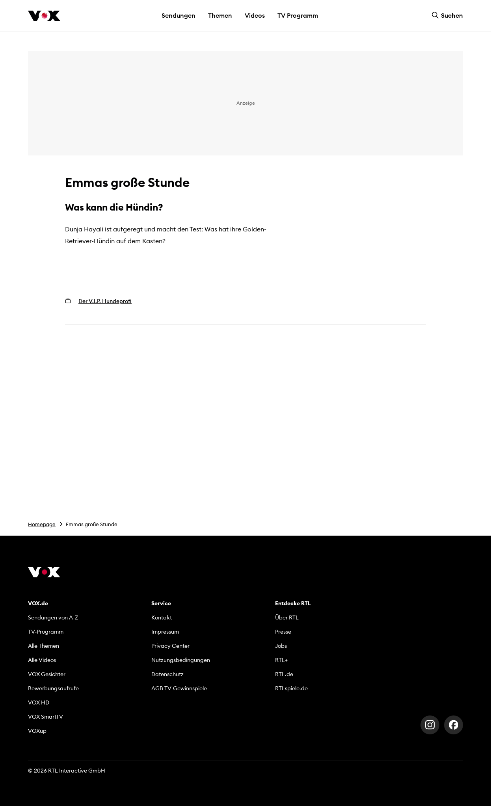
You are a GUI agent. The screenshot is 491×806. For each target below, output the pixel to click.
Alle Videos (42, 660)
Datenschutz (167, 674)
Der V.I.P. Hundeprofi (105, 301)
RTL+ (281, 660)
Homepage (42, 524)
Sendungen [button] (178, 15)
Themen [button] (220, 15)
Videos (255, 15)
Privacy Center (170, 645)
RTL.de (284, 674)
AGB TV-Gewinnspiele (179, 688)
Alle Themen (43, 645)
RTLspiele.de (291, 688)
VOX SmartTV (45, 716)
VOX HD (38, 702)
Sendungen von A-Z (53, 617)
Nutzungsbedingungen (180, 660)
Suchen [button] (447, 15)
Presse (283, 631)
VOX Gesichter (46, 674)
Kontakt (161, 617)
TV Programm (297, 15)
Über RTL (287, 617)
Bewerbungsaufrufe (53, 688)
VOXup (37, 730)
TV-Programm (45, 631)
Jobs (281, 645)
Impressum (165, 631)
